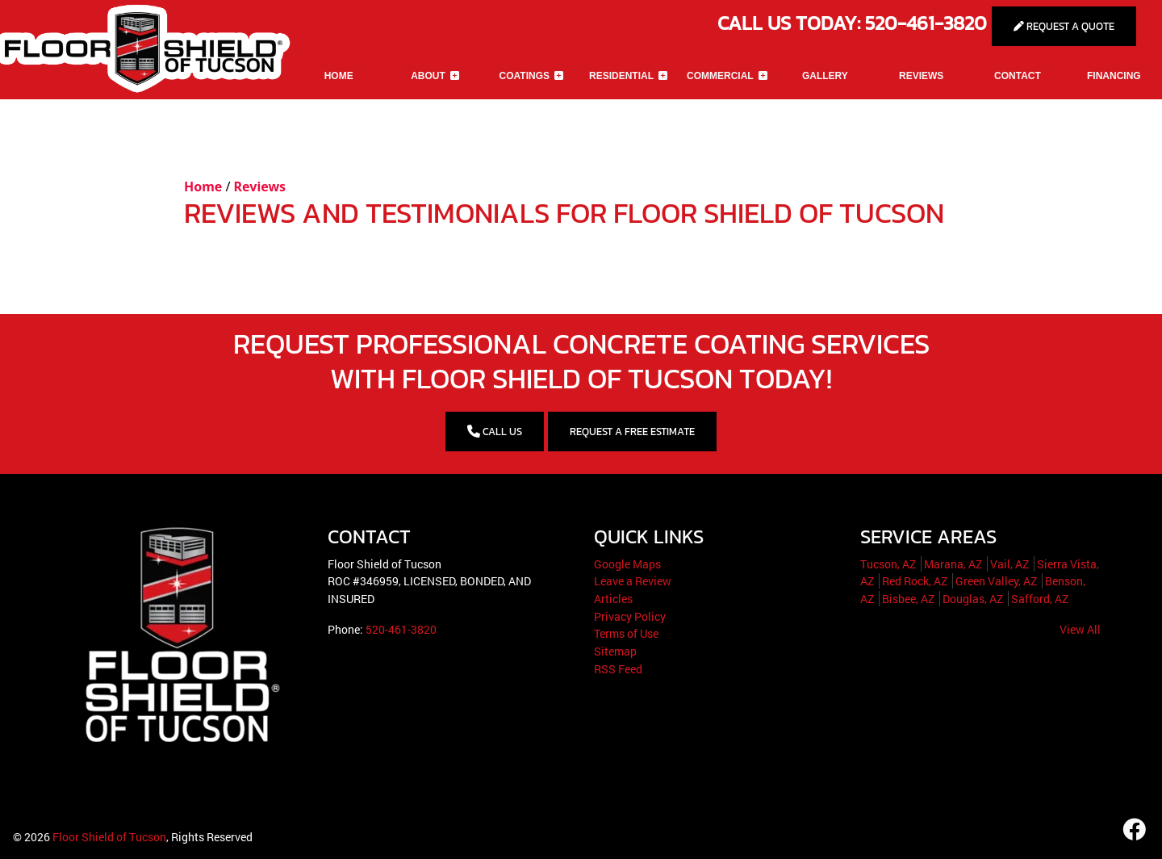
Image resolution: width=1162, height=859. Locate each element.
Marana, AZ (953, 564)
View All (1080, 629)
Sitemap (615, 651)
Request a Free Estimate (632, 431)
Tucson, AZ (888, 564)
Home (203, 186)
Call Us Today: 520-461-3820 (854, 23)
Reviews (260, 186)
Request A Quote (1064, 26)
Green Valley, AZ (996, 581)
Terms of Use (626, 633)
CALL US (494, 431)
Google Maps (627, 564)
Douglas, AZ (973, 598)
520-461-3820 (401, 629)
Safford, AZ (1039, 598)
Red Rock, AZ (914, 581)
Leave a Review (632, 581)
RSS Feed (618, 669)
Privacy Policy (630, 616)
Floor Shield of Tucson (109, 836)
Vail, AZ (1009, 564)
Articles (613, 598)
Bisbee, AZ (908, 598)
